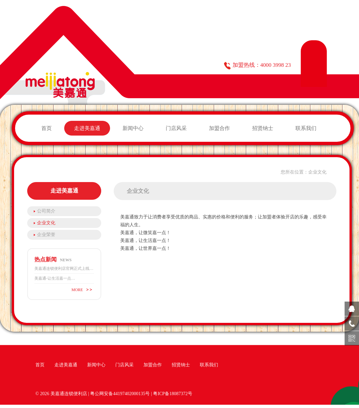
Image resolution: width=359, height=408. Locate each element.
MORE (77, 289)
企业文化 (46, 222)
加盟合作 (219, 128)
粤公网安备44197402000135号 (120, 394)
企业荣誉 (46, 234)
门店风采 (176, 128)
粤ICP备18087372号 (172, 394)
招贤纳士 (262, 128)
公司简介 (46, 211)
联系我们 (305, 128)
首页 (46, 128)
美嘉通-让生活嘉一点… (54, 278)
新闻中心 (133, 128)
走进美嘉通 (87, 128)
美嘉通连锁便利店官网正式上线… (63, 268)
